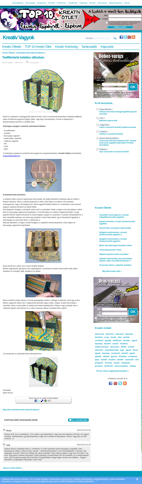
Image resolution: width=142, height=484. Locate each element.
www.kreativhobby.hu (11, 156)
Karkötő (51, 3)
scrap (106, 337)
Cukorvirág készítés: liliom (110, 250)
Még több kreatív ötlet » (112, 271)
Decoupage (30, 3)
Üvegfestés (73, 3)
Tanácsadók (89, 46)
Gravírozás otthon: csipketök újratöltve (115, 265)
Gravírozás (102, 3)
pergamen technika (103, 363)
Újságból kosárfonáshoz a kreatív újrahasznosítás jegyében (113, 240)
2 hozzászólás (34, 62)
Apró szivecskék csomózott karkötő (114, 152)
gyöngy (108, 340)
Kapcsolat (107, 46)
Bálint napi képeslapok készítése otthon (115, 245)
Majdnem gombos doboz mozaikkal (113, 254)
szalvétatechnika (112, 350)
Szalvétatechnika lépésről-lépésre (30, 53)
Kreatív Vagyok (18, 37)
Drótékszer (61, 3)
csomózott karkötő (119, 353)
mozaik (117, 363)
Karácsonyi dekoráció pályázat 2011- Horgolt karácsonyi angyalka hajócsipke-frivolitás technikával (117, 143)
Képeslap (83, 3)
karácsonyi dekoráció (104, 334)
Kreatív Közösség (66, 46)
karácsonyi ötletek (118, 347)
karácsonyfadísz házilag (124, 366)
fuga (122, 350)
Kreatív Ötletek (11, 46)
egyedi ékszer (131, 350)
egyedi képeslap (102, 353)
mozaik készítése (120, 344)
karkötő (120, 360)
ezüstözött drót (132, 360)
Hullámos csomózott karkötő (111, 134)
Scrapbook (41, 3)
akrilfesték (108, 366)
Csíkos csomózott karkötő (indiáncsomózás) (117, 127)
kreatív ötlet (116, 337)
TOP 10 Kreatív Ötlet (38, 46)
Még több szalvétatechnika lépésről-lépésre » (21, 410)
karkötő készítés (108, 360)
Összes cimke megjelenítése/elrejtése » (112, 371)
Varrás (127, 3)
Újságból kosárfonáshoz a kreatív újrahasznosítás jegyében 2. (113, 233)
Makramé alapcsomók (108, 121)
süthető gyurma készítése (115, 356)
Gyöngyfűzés (17, 3)
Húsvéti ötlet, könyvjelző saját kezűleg (115, 228)
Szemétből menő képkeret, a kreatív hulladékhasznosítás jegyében (114, 216)
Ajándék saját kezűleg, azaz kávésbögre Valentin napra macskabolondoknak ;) (115, 260)
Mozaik (92, 3)
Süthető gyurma (115, 3)
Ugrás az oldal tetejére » (13, 468)
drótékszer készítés (121, 340)
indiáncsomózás (101, 347)
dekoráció (119, 334)
